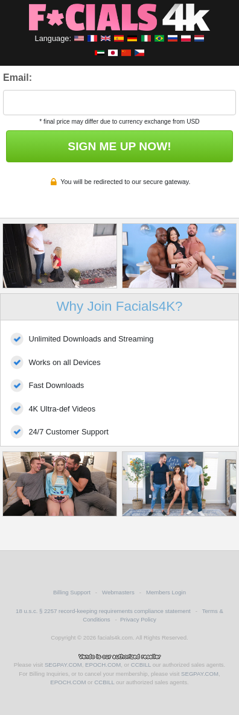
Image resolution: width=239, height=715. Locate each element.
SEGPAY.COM (63, 664)
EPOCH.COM (103, 664)
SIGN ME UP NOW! (119, 146)
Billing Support (72, 592)
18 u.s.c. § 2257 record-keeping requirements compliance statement (103, 611)
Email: (17, 77)
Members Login (166, 592)
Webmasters (118, 592)
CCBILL (141, 664)
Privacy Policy (138, 619)
